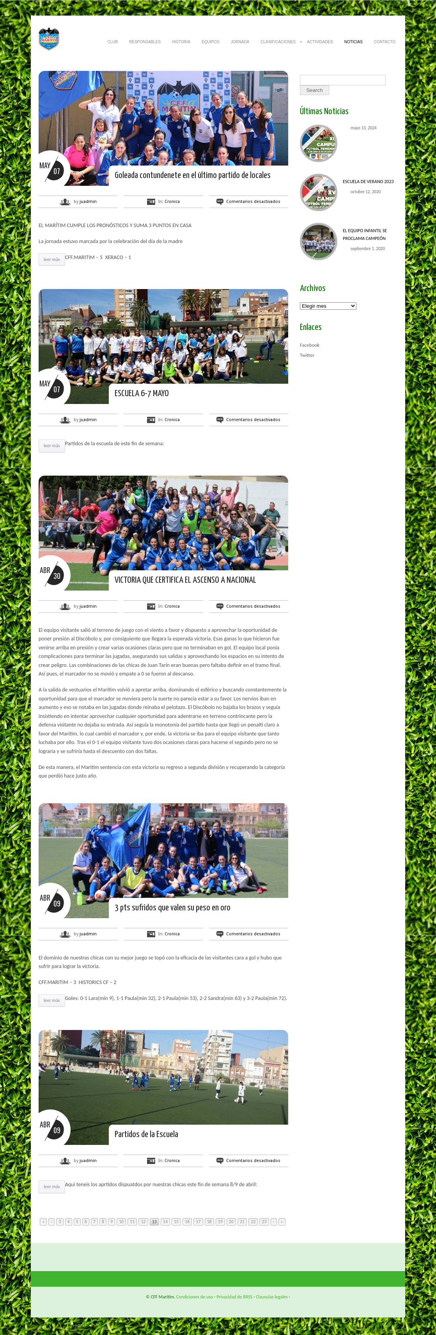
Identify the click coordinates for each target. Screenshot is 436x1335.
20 (231, 1221)
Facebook (309, 345)
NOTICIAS (353, 42)
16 (187, 1221)
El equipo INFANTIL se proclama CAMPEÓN (365, 234)
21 (242, 1221)
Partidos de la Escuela (146, 1134)
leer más (52, 259)
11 (132, 1221)
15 (176, 1221)
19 (220, 1221)
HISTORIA (181, 42)
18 (209, 1221)
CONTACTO (384, 42)
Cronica (172, 201)
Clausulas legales (271, 1297)
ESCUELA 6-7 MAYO (142, 393)
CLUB (112, 42)
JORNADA (240, 42)
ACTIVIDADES (320, 42)
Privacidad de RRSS (234, 1297)
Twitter (307, 355)
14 (165, 1221)
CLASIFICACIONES (278, 44)
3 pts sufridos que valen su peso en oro (172, 907)
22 (253, 1221)
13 (154, 1221)
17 (198, 1221)
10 (121, 1221)
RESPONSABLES (145, 42)
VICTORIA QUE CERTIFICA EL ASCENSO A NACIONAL (185, 580)
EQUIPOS (211, 42)
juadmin (88, 201)
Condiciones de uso (194, 1297)
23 (264, 1221)
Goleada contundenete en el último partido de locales (193, 175)
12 (143, 1221)
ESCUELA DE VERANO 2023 (368, 181)
